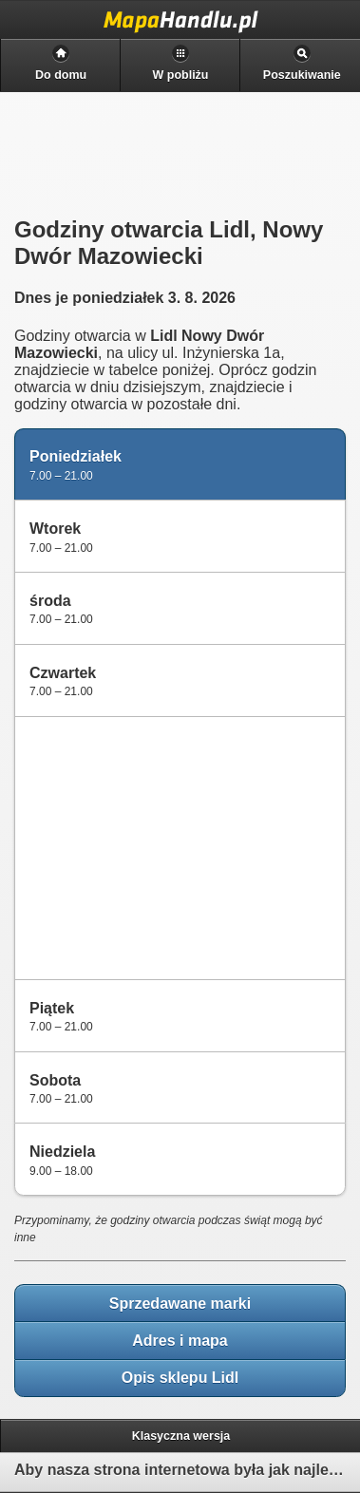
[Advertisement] (162, 846)
